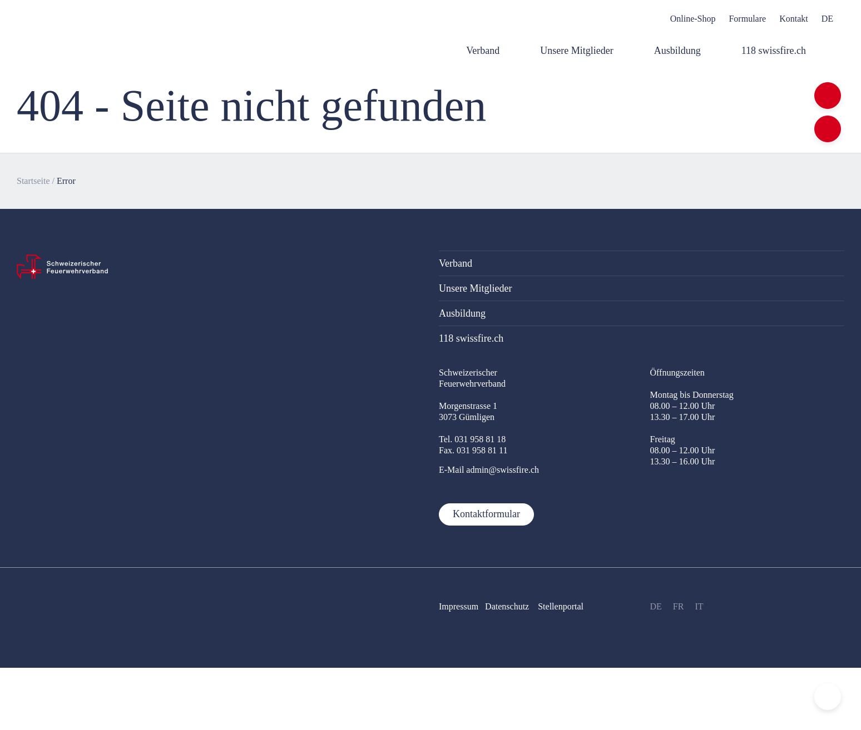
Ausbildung (462, 313)
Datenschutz (508, 606)
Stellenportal (560, 606)
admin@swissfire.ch (502, 469)
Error (66, 181)
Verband (455, 263)
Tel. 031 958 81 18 (472, 439)
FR (678, 606)
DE (656, 606)
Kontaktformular (486, 513)
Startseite (33, 181)
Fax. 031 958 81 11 (473, 450)
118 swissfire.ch (471, 338)
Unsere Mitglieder (475, 288)
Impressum (458, 606)
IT (699, 606)
